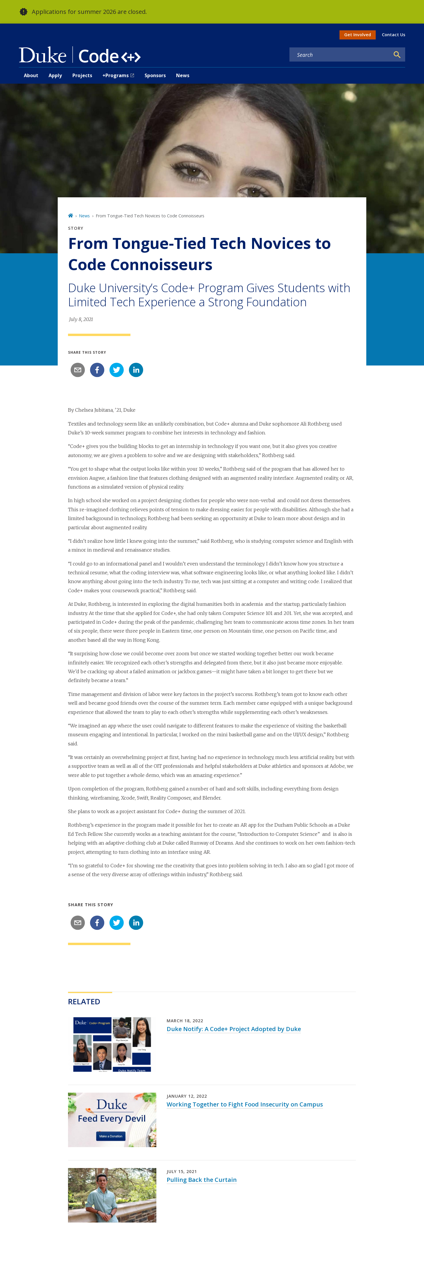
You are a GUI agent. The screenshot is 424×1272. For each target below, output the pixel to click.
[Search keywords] (340, 54)
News (182, 75)
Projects (82, 75)
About (31, 75)
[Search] (397, 54)
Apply (55, 75)
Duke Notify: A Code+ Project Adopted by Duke (234, 1029)
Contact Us (393, 34)
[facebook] (97, 370)
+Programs (115, 75)
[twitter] (116, 370)
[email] (77, 370)
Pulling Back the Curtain (202, 1180)
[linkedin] (136, 370)
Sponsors (155, 75)
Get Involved (357, 34)
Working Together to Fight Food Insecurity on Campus (245, 1104)
